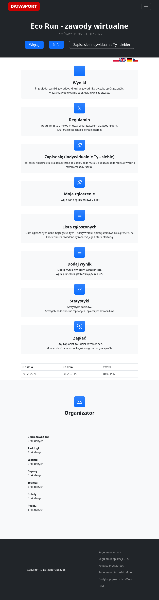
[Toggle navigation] (146, 6)
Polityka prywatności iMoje (115, 579)
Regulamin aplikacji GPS (113, 559)
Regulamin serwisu (110, 552)
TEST (101, 586)
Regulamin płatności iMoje (115, 572)
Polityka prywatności (111, 565)
